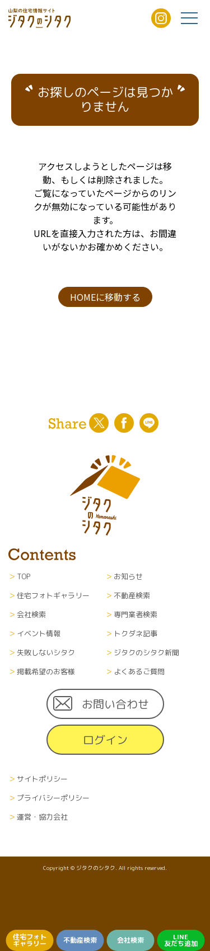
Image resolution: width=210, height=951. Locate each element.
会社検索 (130, 940)
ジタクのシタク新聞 (146, 652)
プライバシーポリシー (53, 798)
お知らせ (128, 576)
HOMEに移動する (105, 297)
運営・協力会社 (42, 817)
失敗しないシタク (46, 652)
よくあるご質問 (139, 671)
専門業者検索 (135, 614)
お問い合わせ (115, 704)
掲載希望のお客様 (46, 671)
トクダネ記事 (135, 633)
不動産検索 (80, 940)
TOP (23, 576)
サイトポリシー (42, 779)
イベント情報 (38, 633)
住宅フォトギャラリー (29, 940)
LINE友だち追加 (181, 940)
